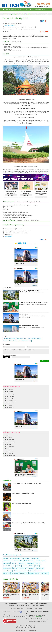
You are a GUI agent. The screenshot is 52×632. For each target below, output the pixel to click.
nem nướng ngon (7, 570)
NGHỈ (31, 603)
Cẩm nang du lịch (39, 9)
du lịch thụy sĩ (23, 573)
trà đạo (37, 565)
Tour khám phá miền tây (9, 338)
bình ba (15, 568)
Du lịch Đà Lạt (8, 405)
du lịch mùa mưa (7, 560)
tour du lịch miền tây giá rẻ (34, 338)
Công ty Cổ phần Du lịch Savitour (13, 23)
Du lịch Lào (8, 444)
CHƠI (26, 603)
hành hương (21, 563)
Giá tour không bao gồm (25, 202)
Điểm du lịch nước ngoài (11, 432)
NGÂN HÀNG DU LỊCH (11, 603)
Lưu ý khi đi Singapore (8, 565)
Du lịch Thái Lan (9, 451)
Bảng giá (6, 41)
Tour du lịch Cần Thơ (10, 579)
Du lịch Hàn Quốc (9, 439)
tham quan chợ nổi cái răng (9, 340)
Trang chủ (5, 14)
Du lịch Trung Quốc (10, 455)
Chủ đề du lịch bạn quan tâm (12, 555)
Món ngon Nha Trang (15, 558)
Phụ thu (38, 202)
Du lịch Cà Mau (9, 391)
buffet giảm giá (40, 568)
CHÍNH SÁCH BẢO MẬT (38, 605)
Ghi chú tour (35, 220)
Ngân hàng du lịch (10, 9)
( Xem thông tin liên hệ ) (10, 25)
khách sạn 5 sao (37, 570)
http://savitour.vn (8, 236)
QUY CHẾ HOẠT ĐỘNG (23, 605)
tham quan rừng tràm (34, 573)
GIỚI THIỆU (11, 605)
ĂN (20, 603)
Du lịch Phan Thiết (9, 396)
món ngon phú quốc (26, 570)
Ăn (18, 9)
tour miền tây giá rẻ (21, 338)
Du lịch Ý (7, 435)
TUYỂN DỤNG (38, 608)
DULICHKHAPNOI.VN (13, 612)
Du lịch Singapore (9, 448)
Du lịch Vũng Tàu (9, 403)
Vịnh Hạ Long (25, 558)
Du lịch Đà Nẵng (9, 407)
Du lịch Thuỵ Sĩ (9, 453)
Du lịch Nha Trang (9, 394)
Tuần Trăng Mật (30, 563)
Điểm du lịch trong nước (11, 386)
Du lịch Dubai (8, 437)
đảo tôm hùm (6, 573)
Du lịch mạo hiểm (35, 558)
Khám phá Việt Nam (26, 14)
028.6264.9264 (43, 4)
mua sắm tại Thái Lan (28, 565)
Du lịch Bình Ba (9, 389)
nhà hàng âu (17, 570)
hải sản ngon (31, 568)
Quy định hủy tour (9, 220)
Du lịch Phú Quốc (9, 398)
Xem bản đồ (38, 616)
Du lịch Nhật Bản (9, 446)
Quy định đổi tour (23, 220)
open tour (14, 563)
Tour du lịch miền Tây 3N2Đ (41, 14)
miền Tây (18, 565)
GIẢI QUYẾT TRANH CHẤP (17, 608)
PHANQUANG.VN (20, 630)
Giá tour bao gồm (8, 202)
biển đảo (5, 558)
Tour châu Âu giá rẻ (40, 560)
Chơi (24, 9)
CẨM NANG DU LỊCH (41, 603)
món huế (38, 563)
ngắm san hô (6, 563)
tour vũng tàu (44, 573)
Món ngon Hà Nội (18, 560)
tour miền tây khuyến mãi (25, 340)
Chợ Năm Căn (22, 568)
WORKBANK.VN (32, 630)
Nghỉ (30, 9)
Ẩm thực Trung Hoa (29, 560)
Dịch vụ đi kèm (16, 41)
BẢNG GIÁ (29, 608)
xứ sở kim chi (15, 573)
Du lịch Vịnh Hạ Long (10, 400)
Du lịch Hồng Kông (10, 442)
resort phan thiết (7, 568)
